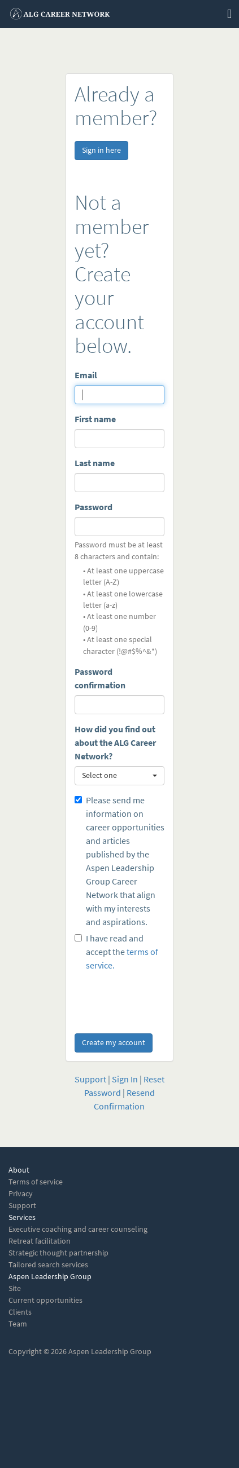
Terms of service (35, 1182)
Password (93, 507)
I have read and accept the (116, 951)
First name (95, 419)
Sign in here (101, 150)
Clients (20, 1312)
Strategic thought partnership (58, 1253)
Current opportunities (45, 1300)
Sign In (125, 1079)
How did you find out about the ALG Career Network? (115, 742)
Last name (95, 463)
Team (17, 1324)
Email (86, 375)
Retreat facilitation (39, 1241)
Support (90, 1079)
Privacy (20, 1193)
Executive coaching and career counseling (77, 1229)
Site (14, 1288)
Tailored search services (48, 1264)
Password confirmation (100, 678)
